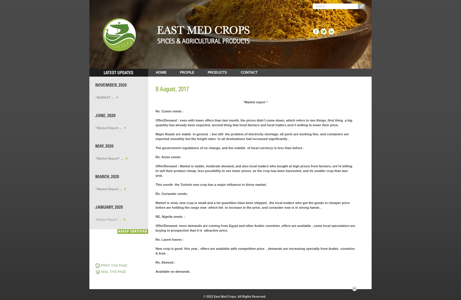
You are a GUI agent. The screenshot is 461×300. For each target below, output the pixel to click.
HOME (161, 73)
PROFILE (187, 73)
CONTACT (249, 73)
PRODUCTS (218, 73)
